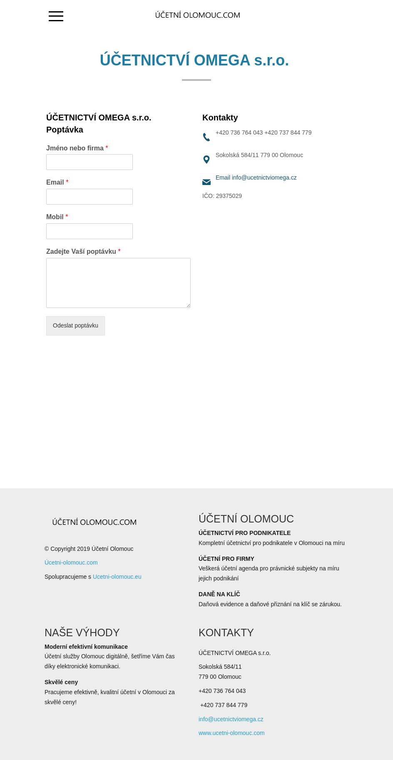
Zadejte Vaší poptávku (83, 251)
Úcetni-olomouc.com (71, 562)
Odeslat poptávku (75, 325)
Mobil (57, 216)
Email (57, 182)
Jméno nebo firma (77, 148)
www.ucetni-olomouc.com (232, 733)
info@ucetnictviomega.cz (264, 177)
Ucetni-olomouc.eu (117, 576)
